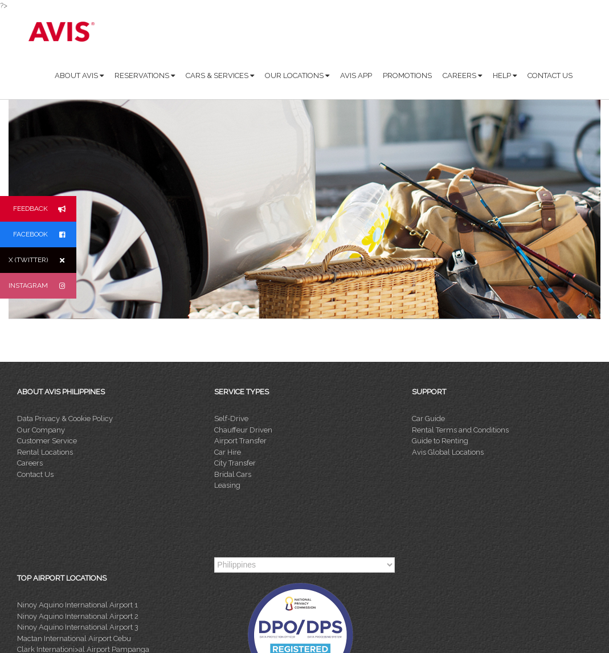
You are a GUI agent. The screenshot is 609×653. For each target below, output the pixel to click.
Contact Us (35, 474)
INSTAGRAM (42, 286)
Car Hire (227, 452)
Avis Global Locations (448, 452)
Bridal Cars (232, 474)
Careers (30, 463)
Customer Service (47, 440)
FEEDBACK (44, 209)
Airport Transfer (240, 440)
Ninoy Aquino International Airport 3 (77, 627)
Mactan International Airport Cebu (74, 638)
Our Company (41, 430)
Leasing (227, 485)
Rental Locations (45, 452)
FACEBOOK (44, 234)
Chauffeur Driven (243, 430)
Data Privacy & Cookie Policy (65, 418)
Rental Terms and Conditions (460, 430)
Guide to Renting (440, 440)
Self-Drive (231, 418)
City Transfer (235, 463)
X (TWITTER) (42, 260)
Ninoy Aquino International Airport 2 (77, 616)
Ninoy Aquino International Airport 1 (77, 605)
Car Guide (428, 418)
